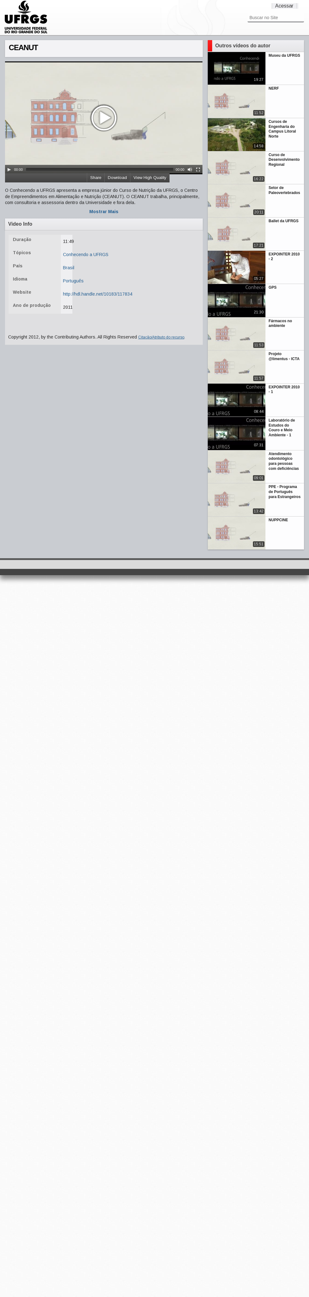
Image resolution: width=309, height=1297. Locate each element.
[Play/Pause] (9, 169)
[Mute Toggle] (189, 169)
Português (73, 280)
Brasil (68, 267)
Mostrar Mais (103, 211)
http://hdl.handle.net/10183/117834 (97, 294)
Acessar (284, 5)
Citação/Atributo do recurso (161, 337)
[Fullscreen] (198, 169)
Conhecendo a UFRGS (85, 254)
